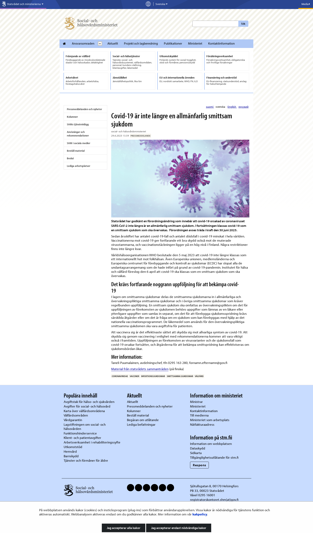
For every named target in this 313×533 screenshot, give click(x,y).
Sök (243, 23)
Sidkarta (196, 453)
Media (305, 4)
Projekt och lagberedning (141, 43)
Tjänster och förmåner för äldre (86, 460)
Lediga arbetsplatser (78, 166)
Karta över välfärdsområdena (84, 411)
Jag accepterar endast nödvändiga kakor (178, 528)
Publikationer (173, 43)
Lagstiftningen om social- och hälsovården (85, 426)
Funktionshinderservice (80, 433)
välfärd (199, 376)
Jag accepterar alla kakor (123, 528)
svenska (221, 107)
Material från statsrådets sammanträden (139, 369)
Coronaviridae (120, 376)
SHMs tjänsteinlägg (78, 124)
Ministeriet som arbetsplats (209, 420)
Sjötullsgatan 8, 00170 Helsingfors (214, 486)
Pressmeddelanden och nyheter (84, 109)
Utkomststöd (73, 447)
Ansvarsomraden (83, 43)
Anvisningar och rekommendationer (78, 133)
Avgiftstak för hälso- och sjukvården (89, 402)
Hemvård (70, 451)
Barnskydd (71, 456)
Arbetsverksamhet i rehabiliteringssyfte (92, 442)
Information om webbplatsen (211, 443)
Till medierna (199, 415)
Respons (199, 465)
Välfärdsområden (76, 415)
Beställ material (76, 150)
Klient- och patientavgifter (82, 437)
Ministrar (196, 402)
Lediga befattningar (141, 424)
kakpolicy (199, 514)
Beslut (70, 158)
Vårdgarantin (73, 420)
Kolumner (72, 117)
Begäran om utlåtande (143, 420)
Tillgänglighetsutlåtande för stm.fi (214, 457)
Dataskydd (197, 448)
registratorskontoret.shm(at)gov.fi (214, 499)
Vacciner (134, 376)
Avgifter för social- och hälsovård (87, 406)
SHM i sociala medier (78, 143)
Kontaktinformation (221, 43)
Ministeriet (195, 43)
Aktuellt (112, 43)
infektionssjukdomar (153, 376)
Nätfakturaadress (202, 424)
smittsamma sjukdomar (180, 376)
